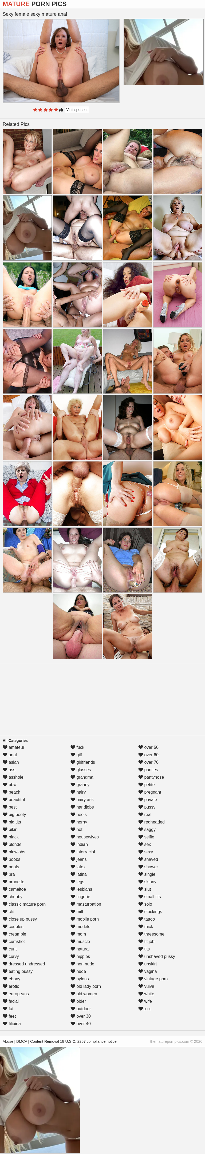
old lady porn (85, 986)
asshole (13, 777)
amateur (13, 747)
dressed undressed (24, 964)
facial (11, 1001)
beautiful (14, 799)
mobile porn (84, 919)
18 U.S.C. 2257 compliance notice (88, 1041)
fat (8, 1008)
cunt (10, 949)
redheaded (151, 822)
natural (79, 949)
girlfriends (82, 762)
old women (83, 994)
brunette (13, 882)
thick (145, 926)
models (80, 926)
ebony (11, 979)
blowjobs (14, 852)
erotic (11, 986)
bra (9, 874)
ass (9, 769)
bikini (10, 829)
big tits (12, 822)
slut (144, 889)
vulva (146, 986)
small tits (149, 896)
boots (11, 867)
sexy (145, 852)
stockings (150, 911)
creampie (14, 934)
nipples (80, 956)
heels (78, 814)
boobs (11, 859)
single (146, 874)
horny (78, 822)
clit (8, 911)
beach (11, 792)
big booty (14, 814)
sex (144, 844)
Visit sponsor (77, 110)
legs (77, 882)
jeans (78, 859)
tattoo (146, 919)
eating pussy (18, 971)
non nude (82, 964)
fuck (77, 747)
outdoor (80, 1008)
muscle (80, 941)
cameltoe (14, 889)
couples (13, 926)
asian (11, 762)
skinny (147, 882)
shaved (148, 859)
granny (79, 784)
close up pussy (20, 919)
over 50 (148, 747)
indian (79, 844)
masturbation (85, 904)
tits (144, 949)
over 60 (148, 755)
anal (10, 755)
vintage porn (153, 979)
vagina (147, 971)
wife (145, 1001)
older (78, 1001)
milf (76, 911)
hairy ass (81, 799)
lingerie (80, 896)
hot (76, 829)
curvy (11, 956)
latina (78, 874)
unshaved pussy (156, 956)
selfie (146, 837)
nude (78, 971)
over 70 (148, 762)
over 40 (80, 1023)
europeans (16, 994)
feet (9, 1016)
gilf (76, 755)
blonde (12, 844)
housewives (84, 837)
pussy (146, 807)
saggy (147, 829)
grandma (81, 777)
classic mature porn (24, 904)
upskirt (147, 964)
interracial (82, 852)
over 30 (80, 1016)
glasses (80, 769)
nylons (79, 979)
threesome (151, 934)
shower (148, 867)
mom (78, 934)
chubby (12, 896)
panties (148, 769)
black (11, 837)
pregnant (149, 792)
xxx (144, 1008)
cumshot (14, 941)
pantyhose (151, 777)
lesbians (81, 889)
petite (146, 784)
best (10, 807)
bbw (10, 784)
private (147, 799)
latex (77, 867)
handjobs (82, 807)
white (146, 994)
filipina (12, 1023)
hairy (78, 792)
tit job (146, 941)
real (144, 814)
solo (145, 904)
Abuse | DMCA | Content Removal (31, 1041)
